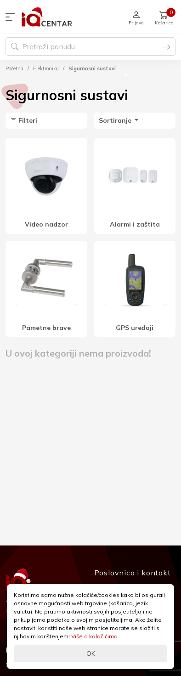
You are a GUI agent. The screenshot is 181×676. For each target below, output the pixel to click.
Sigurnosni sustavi (92, 68)
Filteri (23, 120)
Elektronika (46, 68)
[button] (12, 17)
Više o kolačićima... (96, 636)
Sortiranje (116, 120)
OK (90, 653)
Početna (14, 68)
